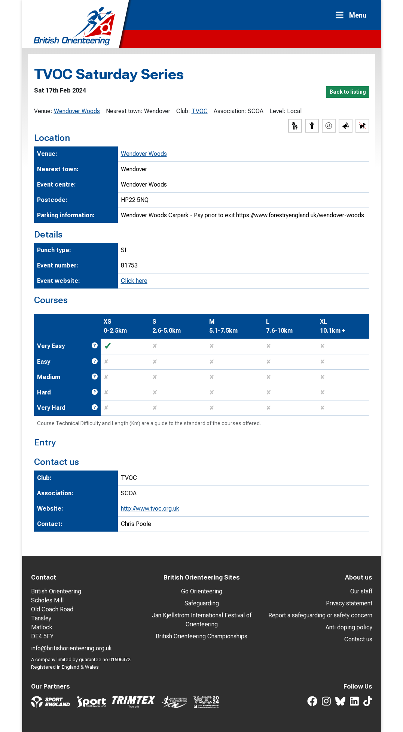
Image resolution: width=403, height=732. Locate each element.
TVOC (200, 111)
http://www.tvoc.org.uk (150, 508)
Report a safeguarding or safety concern (320, 615)
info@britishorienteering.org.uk (71, 648)
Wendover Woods (77, 111)
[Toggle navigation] (353, 15)
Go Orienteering (201, 591)
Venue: (43, 111)
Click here (134, 280)
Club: (183, 111)
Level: (277, 111)
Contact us (358, 639)
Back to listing (348, 92)
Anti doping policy (349, 627)
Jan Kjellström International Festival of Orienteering (201, 620)
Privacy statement (349, 603)
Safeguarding (201, 603)
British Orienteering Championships (201, 636)
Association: (230, 111)
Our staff (361, 591)
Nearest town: (124, 111)
